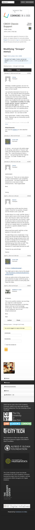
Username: (8, 333)
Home (7, 378)
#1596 (29, 135)
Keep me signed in (11, 344)
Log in (22, 2)
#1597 (29, 161)
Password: (8, 338)
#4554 (29, 255)
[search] (17, 11)
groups (13, 56)
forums (9, 56)
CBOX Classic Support (11, 25)
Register (6, 40)
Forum (8, 382)
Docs (7, 390)
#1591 (29, 73)
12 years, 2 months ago (14, 60)
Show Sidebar (29, 2)
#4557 (29, 285)
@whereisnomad (16, 268)
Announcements (11, 386)
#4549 (29, 196)
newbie (20, 56)
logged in (15, 129)
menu (16, 56)
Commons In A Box (21, 512)
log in (17, 40)
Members (10, 395)
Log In (6, 349)
